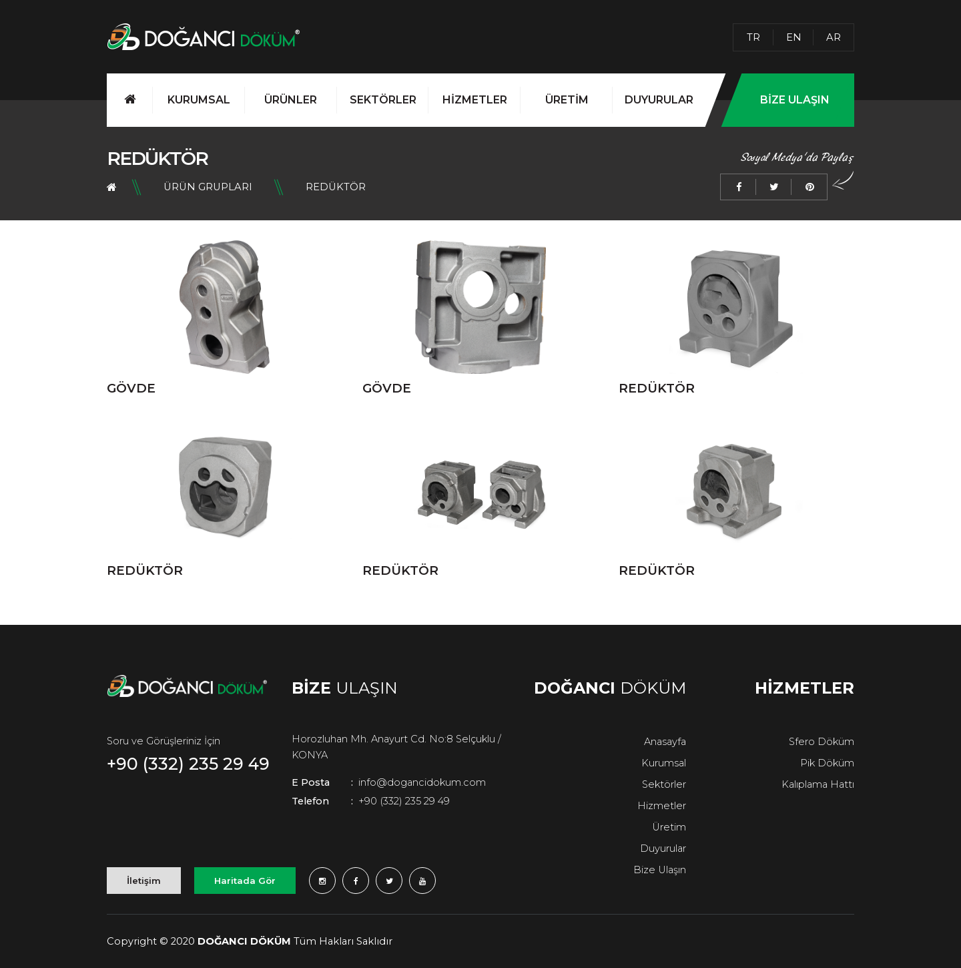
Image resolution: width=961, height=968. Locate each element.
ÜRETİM (567, 99)
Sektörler (664, 784)
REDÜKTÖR (336, 187)
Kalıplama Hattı (817, 784)
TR (753, 37)
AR (833, 37)
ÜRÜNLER (290, 99)
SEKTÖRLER (383, 99)
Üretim (669, 827)
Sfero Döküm (821, 742)
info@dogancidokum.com (389, 782)
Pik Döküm (827, 763)
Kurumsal (663, 763)
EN (794, 37)
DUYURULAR (659, 99)
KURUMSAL (199, 99)
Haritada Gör (245, 880)
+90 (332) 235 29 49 (188, 764)
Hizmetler (661, 806)
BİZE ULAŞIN (795, 99)
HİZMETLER (474, 99)
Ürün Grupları (208, 187)
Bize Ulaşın (659, 870)
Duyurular (663, 848)
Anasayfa (665, 742)
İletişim (144, 880)
